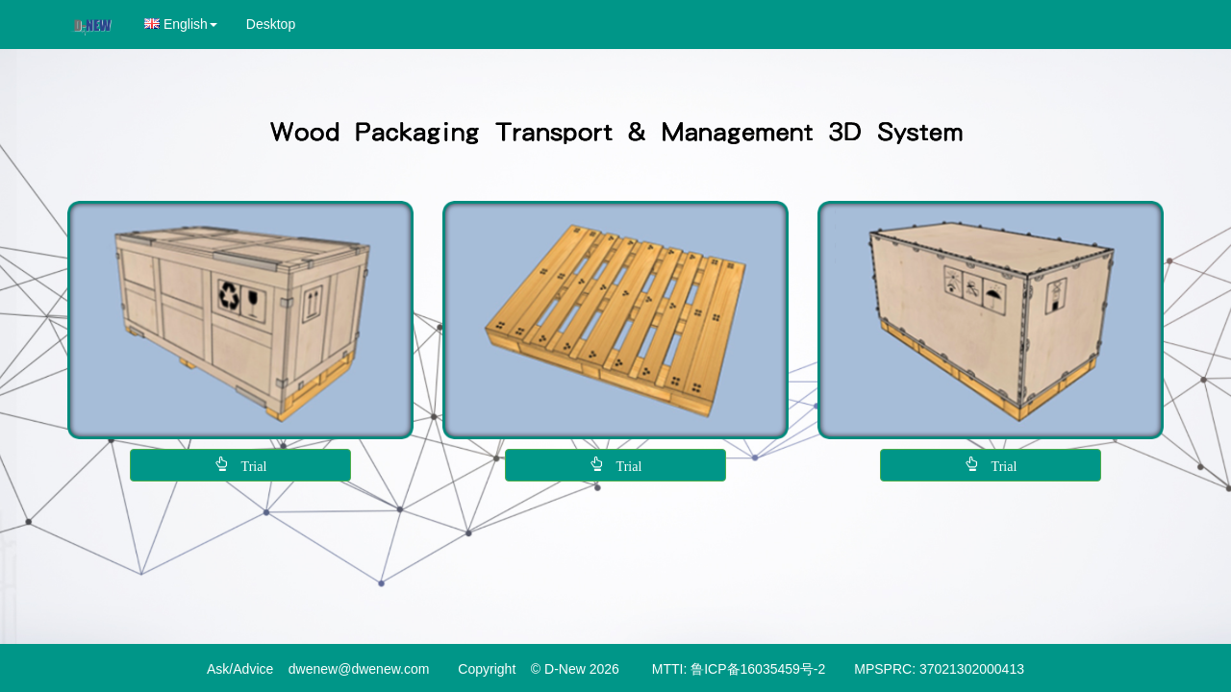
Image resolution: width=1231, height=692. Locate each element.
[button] (181, 24)
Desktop (270, 24)
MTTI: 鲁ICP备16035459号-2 (739, 669)
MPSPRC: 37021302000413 (939, 669)
